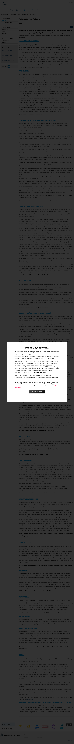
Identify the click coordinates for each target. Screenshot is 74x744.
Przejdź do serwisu (36, 391)
